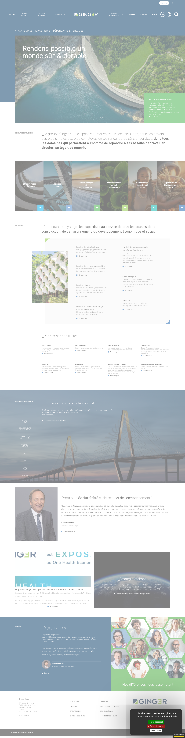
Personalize (156, 730)
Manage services (179, 735)
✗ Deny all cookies (156, 726)
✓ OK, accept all (156, 722)
